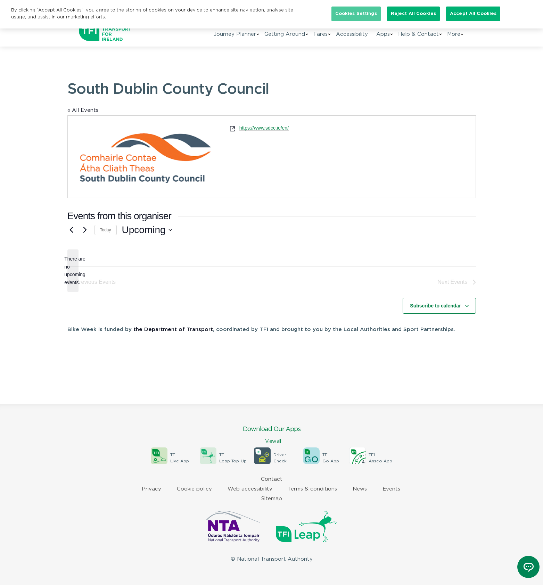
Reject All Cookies (413, 14)
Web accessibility (250, 489)
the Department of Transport (173, 329)
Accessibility (352, 34)
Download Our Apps (271, 436)
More (453, 34)
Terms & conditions (312, 489)
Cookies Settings (356, 14)
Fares (320, 34)
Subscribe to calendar (435, 305)
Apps (383, 34)
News (360, 489)
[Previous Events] (71, 230)
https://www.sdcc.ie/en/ (264, 128)
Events (391, 489)
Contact (271, 479)
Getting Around (284, 34)
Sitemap (271, 498)
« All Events (82, 110)
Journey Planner (235, 34)
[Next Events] (85, 230)
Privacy (151, 489)
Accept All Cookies (473, 14)
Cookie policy (194, 489)
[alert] (73, 270)
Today (105, 230)
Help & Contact (418, 34)
